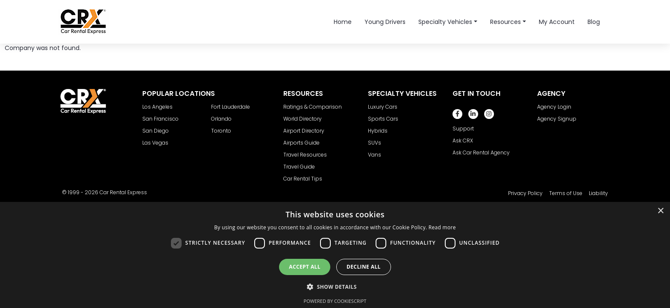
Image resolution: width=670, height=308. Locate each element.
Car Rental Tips (302, 178)
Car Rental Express (123, 192)
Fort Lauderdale (230, 106)
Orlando (221, 118)
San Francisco (160, 118)
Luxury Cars (382, 106)
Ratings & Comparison (312, 106)
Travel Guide (299, 166)
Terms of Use (565, 193)
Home (343, 22)
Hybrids (378, 130)
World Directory (302, 118)
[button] (335, 286)
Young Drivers (385, 22)
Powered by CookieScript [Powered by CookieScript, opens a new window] (335, 301)
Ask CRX (463, 140)
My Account (557, 22)
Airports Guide (301, 142)
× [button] (660, 211)
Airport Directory (303, 130)
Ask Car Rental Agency (481, 152)
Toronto (221, 130)
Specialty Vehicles (445, 22)
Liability (598, 193)
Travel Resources (305, 154)
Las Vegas (155, 142)
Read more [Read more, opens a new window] (442, 227)
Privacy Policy (525, 193)
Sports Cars (383, 118)
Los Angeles (157, 106)
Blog (594, 22)
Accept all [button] (304, 266)
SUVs (374, 142)
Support (463, 128)
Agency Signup (556, 118)
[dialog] (335, 255)
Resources (505, 22)
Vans (374, 154)
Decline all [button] (364, 266)
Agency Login (554, 106)
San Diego (155, 130)
